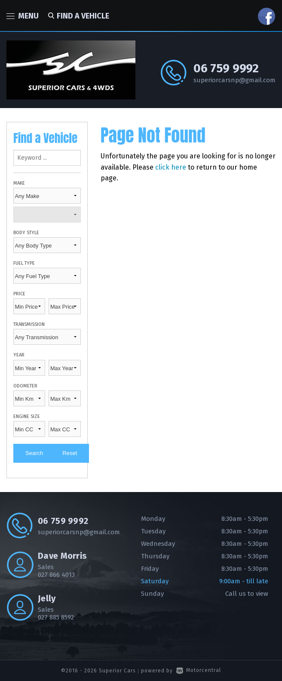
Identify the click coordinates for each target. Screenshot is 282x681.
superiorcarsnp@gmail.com (234, 80)
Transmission (29, 324)
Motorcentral (198, 670)
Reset (69, 453)
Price (19, 294)
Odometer (25, 386)
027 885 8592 (56, 617)
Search (34, 453)
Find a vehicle (77, 16)
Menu (22, 16)
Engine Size (26, 416)
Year (19, 355)
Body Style (26, 232)
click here (170, 167)
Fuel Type (24, 263)
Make (19, 183)
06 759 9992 (226, 68)
